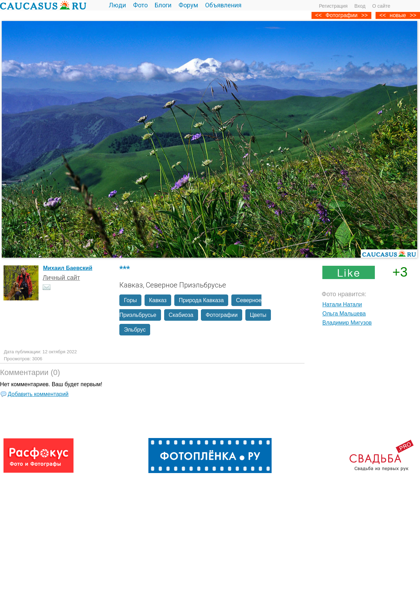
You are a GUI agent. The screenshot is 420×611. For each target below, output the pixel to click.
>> (413, 15)
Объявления (223, 5)
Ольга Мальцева (344, 314)
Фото (140, 5)
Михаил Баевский (67, 268)
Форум (188, 5)
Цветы (258, 315)
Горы (130, 300)
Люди (117, 5)
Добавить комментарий (38, 394)
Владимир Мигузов (347, 323)
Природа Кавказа (201, 300)
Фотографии (341, 15)
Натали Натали (342, 304)
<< (382, 15)
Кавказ (158, 300)
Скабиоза (181, 315)
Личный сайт (61, 277)
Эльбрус (135, 330)
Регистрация (333, 6)
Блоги (163, 5)
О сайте (381, 6)
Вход (359, 6)
